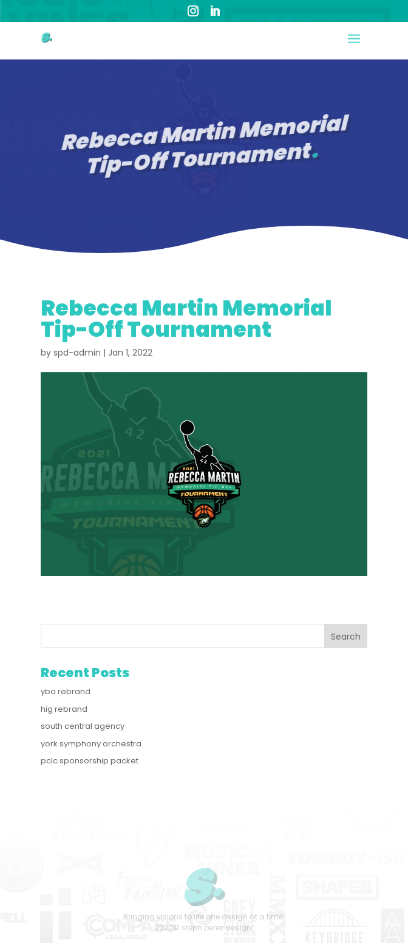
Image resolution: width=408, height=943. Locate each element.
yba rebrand (65, 691)
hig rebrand (64, 709)
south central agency (82, 726)
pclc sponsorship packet (89, 760)
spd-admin (77, 352)
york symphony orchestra (91, 743)
